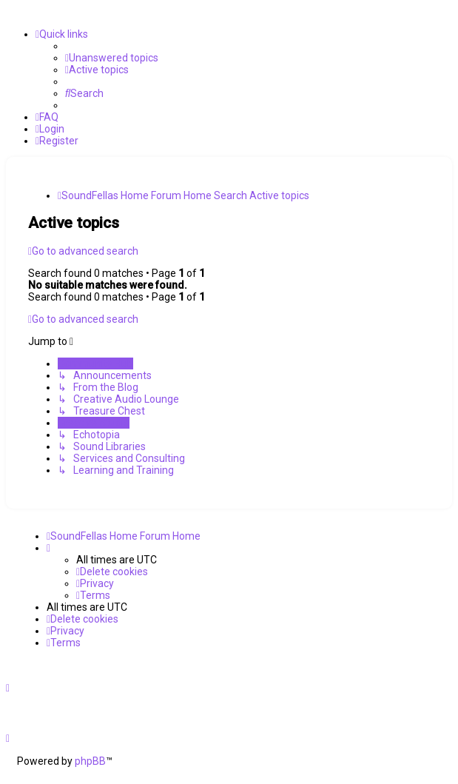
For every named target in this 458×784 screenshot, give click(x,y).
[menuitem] (111, 58)
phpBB (90, 761)
